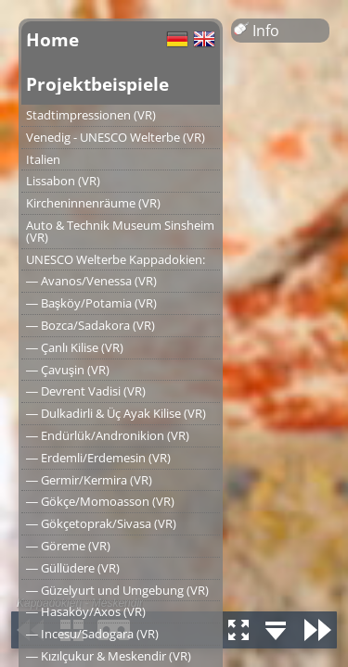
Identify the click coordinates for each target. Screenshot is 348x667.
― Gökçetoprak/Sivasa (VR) (101, 523)
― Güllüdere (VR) (73, 568)
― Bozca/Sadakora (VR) (90, 325)
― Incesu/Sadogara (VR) (92, 633)
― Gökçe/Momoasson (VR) (100, 501)
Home (52, 39)
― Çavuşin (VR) (68, 369)
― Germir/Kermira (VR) (89, 480)
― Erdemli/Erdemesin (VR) (98, 457)
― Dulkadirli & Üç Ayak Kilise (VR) (116, 413)
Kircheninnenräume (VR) (93, 203)
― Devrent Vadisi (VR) (86, 391)
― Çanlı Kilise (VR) (74, 347)
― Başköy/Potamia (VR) (91, 303)
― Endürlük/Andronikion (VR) (107, 435)
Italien (43, 159)
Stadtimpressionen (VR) (91, 115)
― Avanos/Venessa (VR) (91, 280)
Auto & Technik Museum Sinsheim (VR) (120, 231)
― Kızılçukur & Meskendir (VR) (108, 656)
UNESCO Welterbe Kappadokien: (115, 259)
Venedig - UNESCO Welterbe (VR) (115, 137)
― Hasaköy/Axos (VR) (86, 611)
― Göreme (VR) (68, 545)
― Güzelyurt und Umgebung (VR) (117, 590)
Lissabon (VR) (63, 180)
